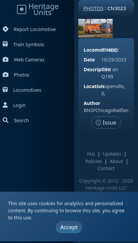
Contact (106, 168)
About (116, 161)
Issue (106, 122)
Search (16, 120)
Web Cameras (24, 59)
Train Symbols (23, 44)
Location (94, 86)
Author (92, 103)
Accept (69, 227)
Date (89, 59)
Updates (112, 154)
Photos (16, 75)
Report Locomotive (29, 29)
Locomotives (22, 90)
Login (14, 105)
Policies (93, 161)
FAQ (91, 154)
